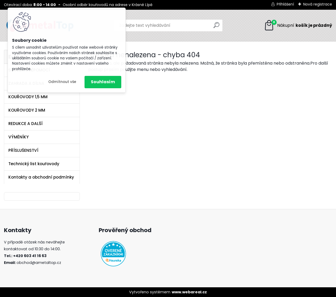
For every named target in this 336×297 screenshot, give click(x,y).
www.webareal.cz (189, 292)
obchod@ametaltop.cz (39, 262)
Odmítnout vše (62, 81)
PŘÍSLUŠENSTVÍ (23, 150)
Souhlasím (103, 82)
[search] (216, 27)
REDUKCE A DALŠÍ (25, 123)
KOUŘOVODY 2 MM (26, 110)
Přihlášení (285, 4)
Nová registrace (317, 4)
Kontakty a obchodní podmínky (41, 177)
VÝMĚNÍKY (18, 137)
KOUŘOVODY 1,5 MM (28, 97)
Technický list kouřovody (33, 163)
